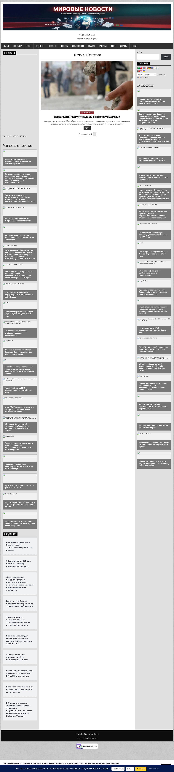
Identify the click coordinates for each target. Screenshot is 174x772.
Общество (40, 46)
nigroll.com (87, 34)
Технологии (52, 46)
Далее (87, 128)
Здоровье (123, 46)
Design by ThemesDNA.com (87, 738)
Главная (6, 46)
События (91, 46)
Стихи (134, 46)
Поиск (139, 52)
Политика (64, 46)
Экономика (17, 46)
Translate (142, 77)
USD (14, 136)
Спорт (113, 46)
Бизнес (28, 46)
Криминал (103, 46)
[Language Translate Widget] (147, 74)
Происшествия (78, 46)
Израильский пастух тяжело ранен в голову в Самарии (87, 117)
